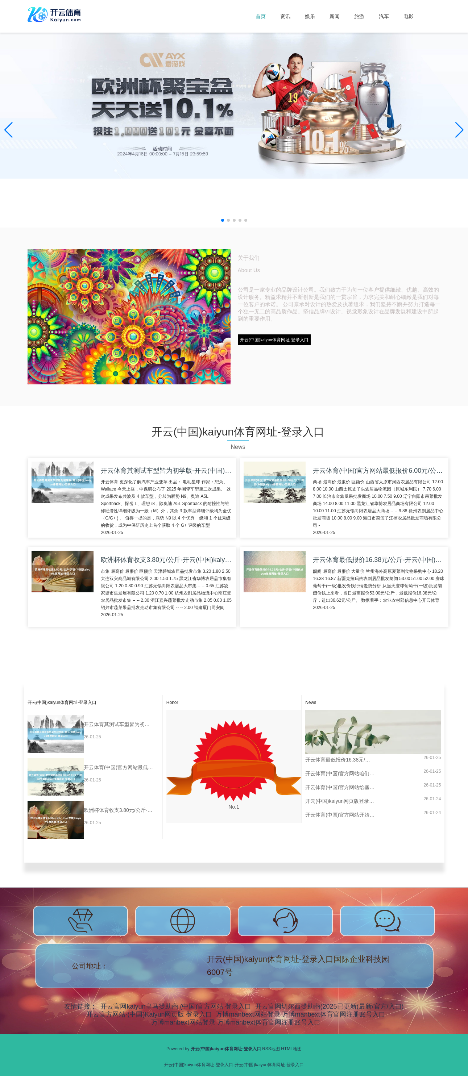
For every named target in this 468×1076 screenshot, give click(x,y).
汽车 (384, 16)
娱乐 (310, 16)
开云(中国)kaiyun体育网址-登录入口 (274, 339)
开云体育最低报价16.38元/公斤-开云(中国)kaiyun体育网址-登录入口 (340, 760)
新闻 (335, 16)
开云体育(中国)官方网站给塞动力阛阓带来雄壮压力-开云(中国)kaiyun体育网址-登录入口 (340, 787)
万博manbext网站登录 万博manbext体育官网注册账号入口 (300, 1014)
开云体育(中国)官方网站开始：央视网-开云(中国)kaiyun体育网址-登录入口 (340, 815)
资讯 (285, 16)
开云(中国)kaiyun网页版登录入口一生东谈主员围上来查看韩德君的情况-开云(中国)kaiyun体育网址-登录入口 (340, 801)
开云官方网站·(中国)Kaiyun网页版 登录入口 (149, 1014)
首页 (261, 16)
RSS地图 (271, 1048)
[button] (459, 130)
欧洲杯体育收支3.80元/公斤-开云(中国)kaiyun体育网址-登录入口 (118, 810)
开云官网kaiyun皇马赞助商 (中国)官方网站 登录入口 (175, 1006)
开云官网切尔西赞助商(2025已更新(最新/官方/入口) (329, 1006)
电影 (408, 16)
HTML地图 (291, 1048)
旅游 (359, 16)
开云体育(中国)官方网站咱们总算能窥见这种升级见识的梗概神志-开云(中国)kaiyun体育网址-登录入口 (340, 773)
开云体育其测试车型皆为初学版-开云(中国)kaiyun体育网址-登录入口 (118, 724)
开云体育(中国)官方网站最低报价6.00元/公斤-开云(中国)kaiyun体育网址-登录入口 (118, 767)
